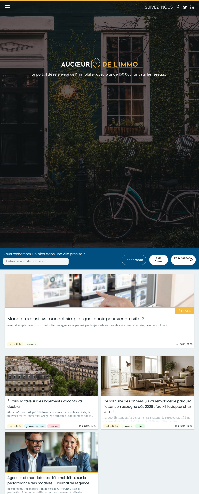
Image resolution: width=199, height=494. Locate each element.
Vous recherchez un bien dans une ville (44, 254)
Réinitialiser (183, 259)
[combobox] (36, 261)
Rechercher (134, 260)
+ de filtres (158, 259)
